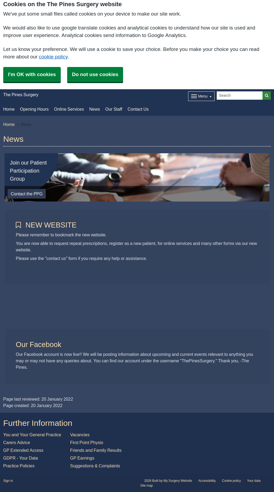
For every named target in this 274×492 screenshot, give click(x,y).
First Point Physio (86, 442)
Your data (254, 480)
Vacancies (80, 435)
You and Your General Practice (32, 435)
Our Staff (113, 109)
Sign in (8, 480)
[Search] (240, 95)
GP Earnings (82, 458)
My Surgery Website (177, 480)
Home (9, 109)
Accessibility (207, 480)
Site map (146, 485)
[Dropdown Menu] (201, 96)
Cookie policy (231, 480)
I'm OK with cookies (32, 74)
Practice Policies (19, 466)
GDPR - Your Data (20, 458)
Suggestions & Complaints (95, 466)
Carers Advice (16, 442)
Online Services (69, 109)
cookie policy (53, 56)
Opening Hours (34, 109)
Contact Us (138, 109)
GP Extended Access (23, 450)
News (94, 109)
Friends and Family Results (96, 450)
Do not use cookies (95, 74)
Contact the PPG (27, 194)
